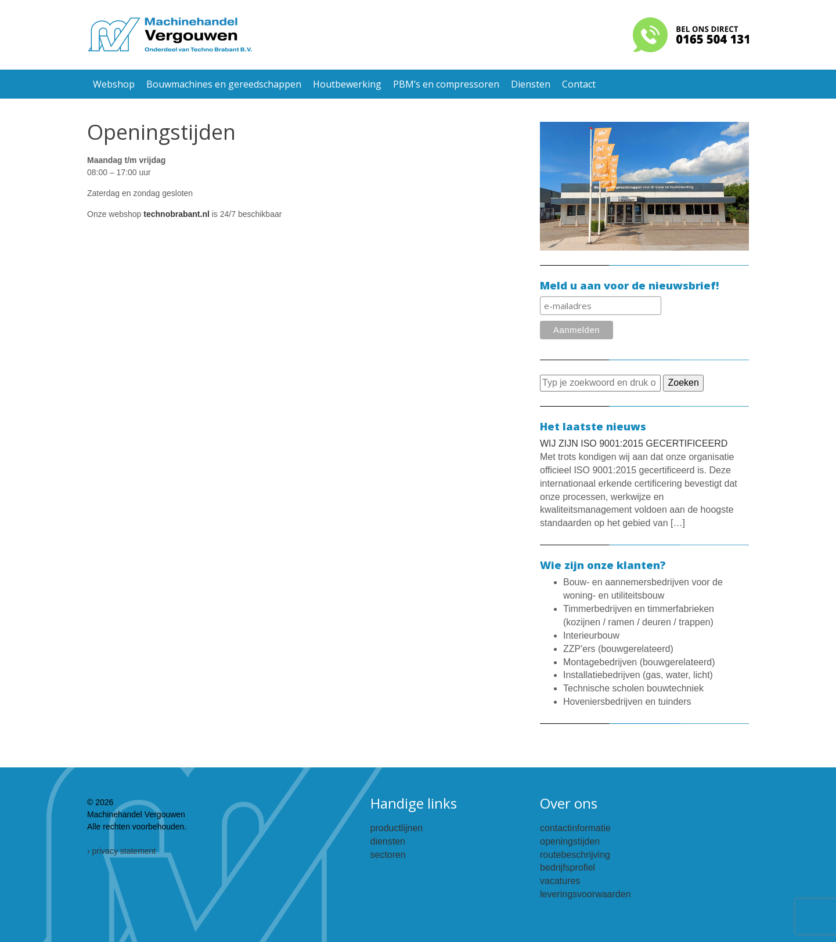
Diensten (530, 84)
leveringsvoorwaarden (585, 894)
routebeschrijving (575, 855)
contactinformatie (575, 828)
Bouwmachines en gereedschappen (223, 84)
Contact (579, 84)
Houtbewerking (347, 84)
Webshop (114, 84)
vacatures (560, 881)
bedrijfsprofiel (567, 867)
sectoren (388, 855)
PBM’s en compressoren (446, 84)
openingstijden (570, 841)
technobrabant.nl (176, 214)
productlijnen (396, 828)
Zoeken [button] (683, 382)
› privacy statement (121, 851)
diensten (388, 841)
